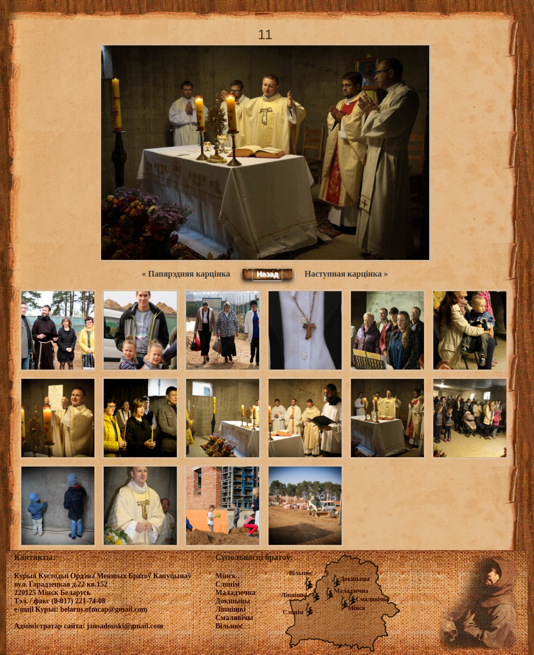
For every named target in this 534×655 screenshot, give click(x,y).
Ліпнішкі (294, 595)
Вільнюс (301, 573)
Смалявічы (372, 599)
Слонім (293, 612)
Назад (267, 274)
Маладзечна (351, 590)
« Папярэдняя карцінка (186, 273)
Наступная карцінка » (346, 273)
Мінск (357, 608)
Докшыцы (355, 578)
